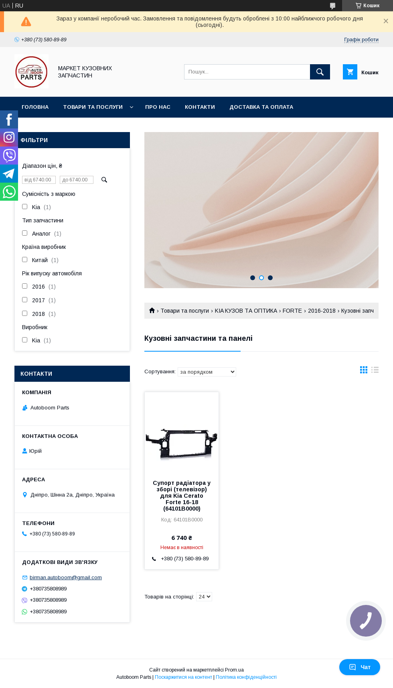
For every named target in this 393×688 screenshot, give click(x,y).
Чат (360, 667)
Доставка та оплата (261, 107)
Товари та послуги (93, 107)
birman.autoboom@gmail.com (66, 577)
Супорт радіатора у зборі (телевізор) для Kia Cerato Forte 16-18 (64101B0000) (182, 496)
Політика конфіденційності (246, 677)
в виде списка (375, 371)
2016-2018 (322, 310)
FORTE (292, 310)
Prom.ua (234, 670)
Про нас (157, 107)
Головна (35, 107)
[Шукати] (320, 71)
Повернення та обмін (55, 128)
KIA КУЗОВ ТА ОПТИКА (246, 310)
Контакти (200, 107)
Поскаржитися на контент (183, 677)
